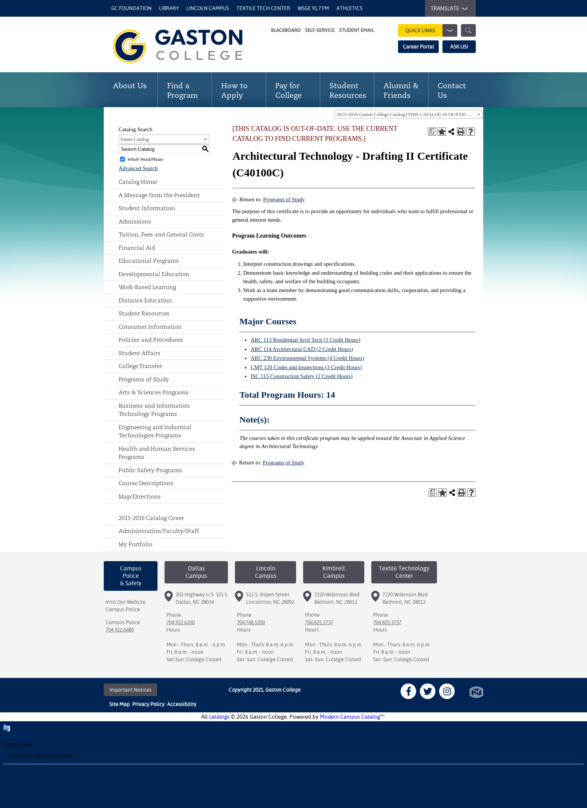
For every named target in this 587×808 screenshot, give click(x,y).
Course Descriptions (146, 483)
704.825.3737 (319, 622)
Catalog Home (138, 181)
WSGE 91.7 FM (313, 8)
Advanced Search (138, 168)
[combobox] (409, 114)
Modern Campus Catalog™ (352, 716)
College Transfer (140, 366)
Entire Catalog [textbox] (135, 139)
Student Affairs (139, 353)
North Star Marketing (476, 692)
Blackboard (286, 30)
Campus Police (123, 609)
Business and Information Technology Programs (154, 410)
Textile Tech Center (263, 8)
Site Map (119, 704)
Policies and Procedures (151, 339)
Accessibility (181, 704)
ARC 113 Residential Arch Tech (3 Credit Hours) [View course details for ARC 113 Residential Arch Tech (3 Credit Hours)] (305, 340)
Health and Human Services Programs (157, 453)
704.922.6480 (120, 630)
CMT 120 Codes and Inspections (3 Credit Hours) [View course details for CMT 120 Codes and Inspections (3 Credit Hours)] (306, 367)
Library (169, 8)
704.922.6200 (180, 622)
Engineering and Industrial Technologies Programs (155, 431)
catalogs (219, 716)
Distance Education (145, 300)
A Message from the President (159, 195)
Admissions (135, 221)
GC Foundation (131, 8)
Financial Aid (137, 247)
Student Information (147, 208)
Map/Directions (140, 496)
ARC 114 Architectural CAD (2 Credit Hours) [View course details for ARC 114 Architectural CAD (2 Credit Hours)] (302, 349)
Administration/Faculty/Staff (159, 530)
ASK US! (459, 47)
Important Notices (130, 690)
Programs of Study (144, 379)
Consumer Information (150, 326)
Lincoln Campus (207, 8)
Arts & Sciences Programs (154, 392)
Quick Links (431, 30)
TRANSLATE (448, 8)
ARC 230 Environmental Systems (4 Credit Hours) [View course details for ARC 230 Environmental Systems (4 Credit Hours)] (307, 358)
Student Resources (144, 313)
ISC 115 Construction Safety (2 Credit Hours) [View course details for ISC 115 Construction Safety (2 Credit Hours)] (301, 376)
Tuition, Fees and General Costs (161, 234)
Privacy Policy (148, 704)
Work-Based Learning (147, 287)
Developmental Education (154, 274)
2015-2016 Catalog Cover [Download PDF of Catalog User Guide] (151, 517)
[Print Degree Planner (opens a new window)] (432, 132)
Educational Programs (149, 260)
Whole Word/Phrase (145, 159)
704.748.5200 (251, 622)
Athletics (349, 8)
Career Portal (418, 47)
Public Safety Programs (150, 470)
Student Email (356, 30)
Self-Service (320, 30)
